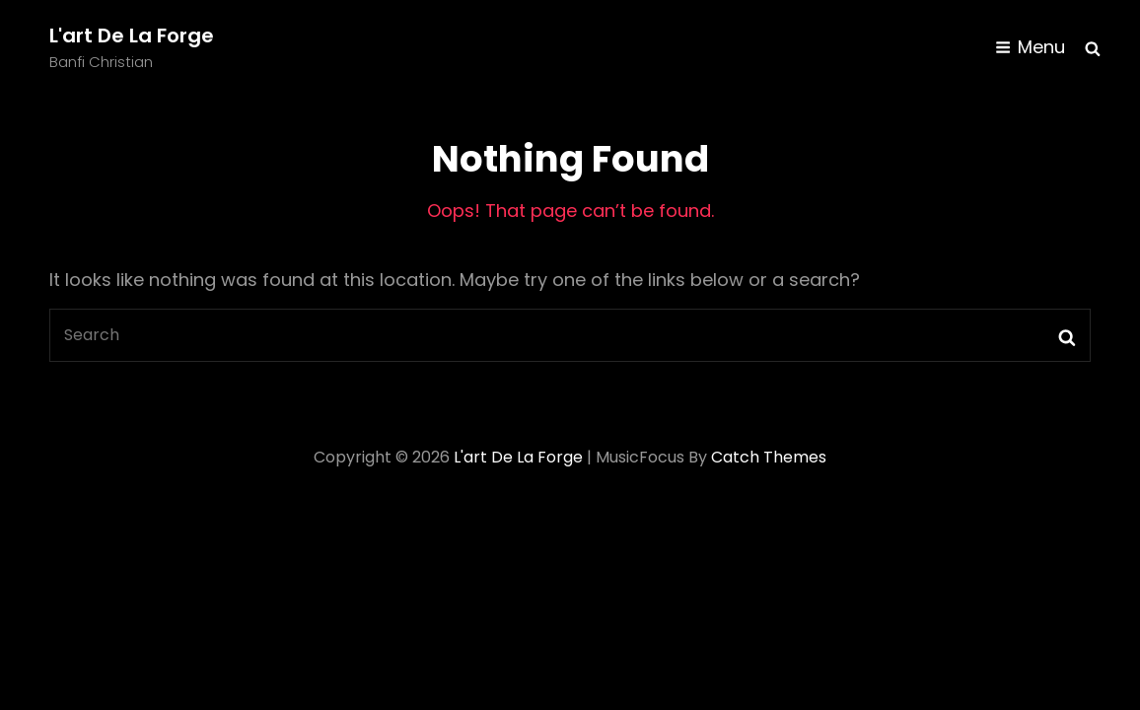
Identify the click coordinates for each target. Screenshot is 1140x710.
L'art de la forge (131, 35)
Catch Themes (768, 457)
